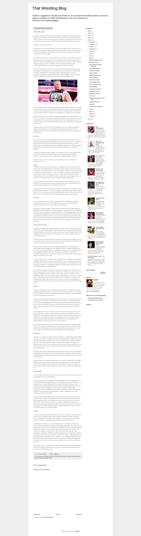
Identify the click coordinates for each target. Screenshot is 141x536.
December (92, 42)
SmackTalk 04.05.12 (94, 102)
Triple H (41, 458)
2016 (89, 31)
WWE (50, 458)
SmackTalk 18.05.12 (94, 80)
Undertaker (46, 458)
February (91, 114)
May (90, 58)
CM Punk (47, 456)
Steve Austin (77, 456)
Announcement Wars (94, 82)
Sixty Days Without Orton (95, 60)
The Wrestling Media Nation (95, 298)
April (90, 109)
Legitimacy (92, 104)
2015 (89, 33)
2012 (89, 40)
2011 (89, 119)
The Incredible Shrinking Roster (100, 213)
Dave (97, 279)
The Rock (36, 458)
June (90, 56)
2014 (89, 35)
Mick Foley (57, 456)
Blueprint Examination (95, 75)
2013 (89, 38)
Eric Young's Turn (100, 156)
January (91, 116)
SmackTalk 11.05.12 (94, 91)
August (91, 51)
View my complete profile (92, 291)
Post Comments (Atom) (47, 517)
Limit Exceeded (93, 73)
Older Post (79, 514)
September (92, 49)
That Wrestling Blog (49, 8)
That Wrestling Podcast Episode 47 (100, 229)
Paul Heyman (64, 456)
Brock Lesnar (41, 456)
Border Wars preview (94, 93)
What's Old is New (94, 62)
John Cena (52, 456)
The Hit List (92, 96)
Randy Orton (71, 456)
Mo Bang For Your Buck (95, 89)
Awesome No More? (94, 70)
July (90, 53)
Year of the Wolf (93, 77)
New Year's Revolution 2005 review (100, 143)
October (91, 46)
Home (58, 514)
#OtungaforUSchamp (94, 68)
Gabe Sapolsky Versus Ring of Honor (100, 243)
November (92, 44)
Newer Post (37, 514)
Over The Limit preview (95, 84)
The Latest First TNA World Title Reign (100, 184)
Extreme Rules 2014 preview (99, 169)
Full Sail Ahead (93, 86)
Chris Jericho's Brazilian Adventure (95, 65)
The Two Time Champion (95, 106)
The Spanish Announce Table (95, 300)
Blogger (77, 531)
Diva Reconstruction (99, 127)
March (91, 111)
